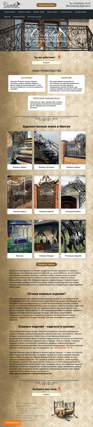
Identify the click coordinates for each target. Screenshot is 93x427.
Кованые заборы (39, 12)
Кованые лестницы (24, 12)
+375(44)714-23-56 (25, 413)
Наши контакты (46, 5)
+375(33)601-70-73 (25, 410)
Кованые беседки (19, 17)
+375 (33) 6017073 (12, 423)
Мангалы (7, 17)
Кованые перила (9, 12)
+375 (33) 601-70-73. (63, 348)
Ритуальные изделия (34, 17)
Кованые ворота (52, 12)
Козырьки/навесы (81, 12)
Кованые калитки (66, 12)
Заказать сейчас (46, 264)
